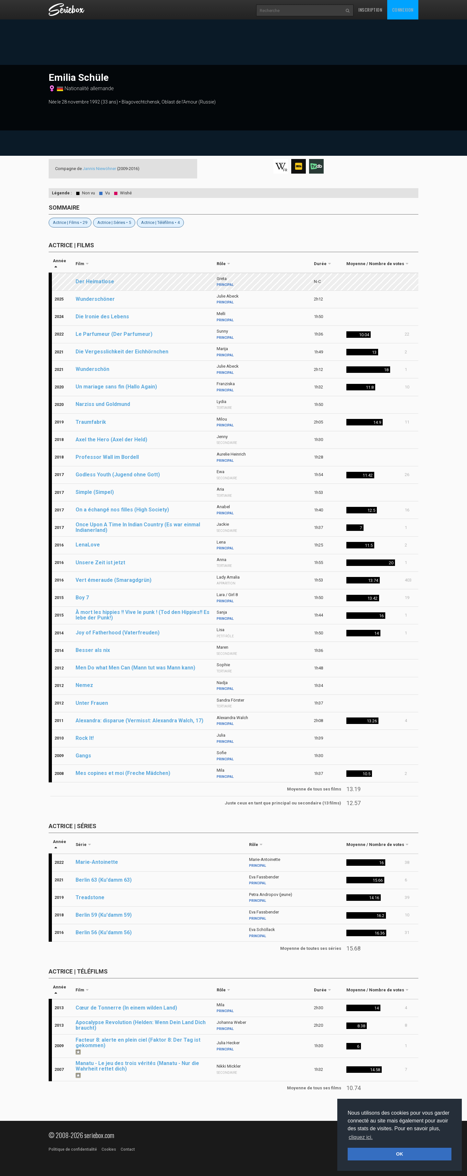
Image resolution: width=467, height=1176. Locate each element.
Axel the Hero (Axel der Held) (111, 439)
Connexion (402, 9)
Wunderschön (92, 369)
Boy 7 (82, 597)
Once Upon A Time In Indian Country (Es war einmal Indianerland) (138, 527)
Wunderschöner (95, 299)
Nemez (84, 685)
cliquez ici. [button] (361, 1137)
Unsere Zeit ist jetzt (100, 562)
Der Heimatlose (95, 281)
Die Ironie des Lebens (102, 316)
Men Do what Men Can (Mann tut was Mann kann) (135, 667)
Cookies (109, 1149)
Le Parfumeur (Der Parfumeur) (114, 334)
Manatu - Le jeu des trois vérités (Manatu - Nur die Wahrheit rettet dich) (137, 1066)
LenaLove (88, 544)
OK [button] (399, 1154)
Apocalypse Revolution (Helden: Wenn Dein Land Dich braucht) (141, 1025)
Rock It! (85, 738)
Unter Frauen (92, 703)
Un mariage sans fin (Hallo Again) (116, 386)
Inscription (370, 9)
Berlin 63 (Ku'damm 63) (104, 880)
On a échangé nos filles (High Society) (122, 509)
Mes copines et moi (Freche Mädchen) (123, 773)
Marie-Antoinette (97, 862)
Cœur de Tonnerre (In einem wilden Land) (126, 1008)
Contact (128, 1149)
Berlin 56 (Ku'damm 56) (104, 932)
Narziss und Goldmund (103, 404)
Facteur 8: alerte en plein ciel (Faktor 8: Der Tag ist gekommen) (138, 1042)
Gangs (83, 755)
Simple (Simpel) (95, 492)
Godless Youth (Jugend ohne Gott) (118, 474)
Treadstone (90, 897)
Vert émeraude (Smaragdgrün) (113, 580)
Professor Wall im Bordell (107, 457)
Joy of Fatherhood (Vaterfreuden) (118, 632)
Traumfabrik (91, 422)
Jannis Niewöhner (99, 168)
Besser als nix (93, 650)
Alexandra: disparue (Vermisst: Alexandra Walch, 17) (139, 720)
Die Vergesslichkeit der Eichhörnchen (122, 351)
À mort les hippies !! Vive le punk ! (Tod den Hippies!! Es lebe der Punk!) (143, 614)
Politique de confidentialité (73, 1149)
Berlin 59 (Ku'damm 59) (104, 915)
